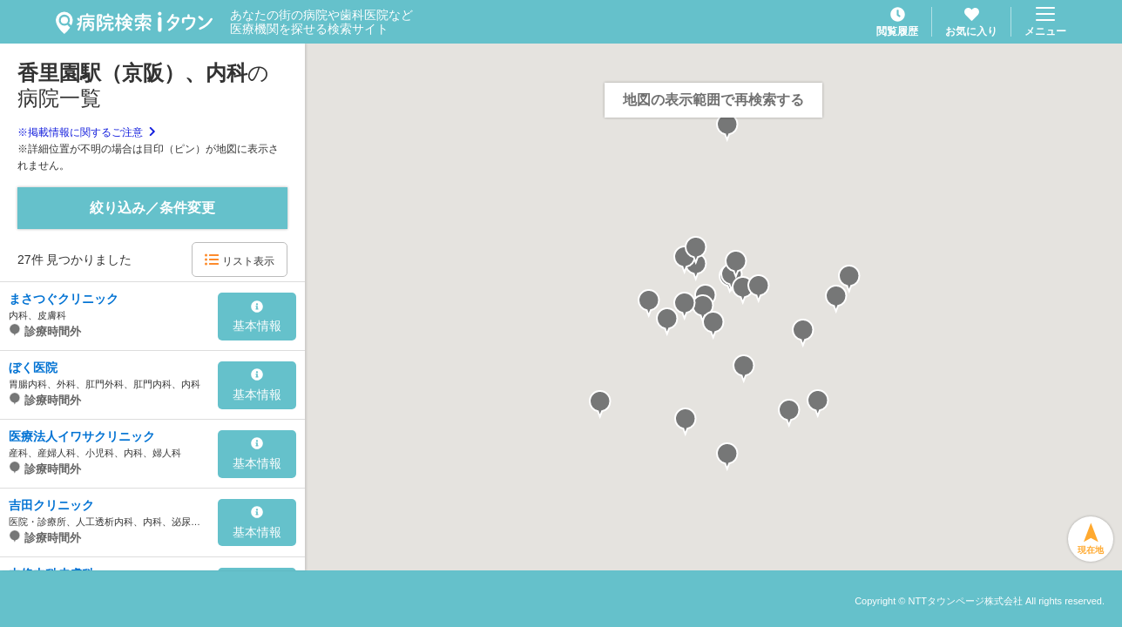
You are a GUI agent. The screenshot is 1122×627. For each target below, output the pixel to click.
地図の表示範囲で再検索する (713, 99)
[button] (703, 309)
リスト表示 (239, 260)
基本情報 (257, 317)
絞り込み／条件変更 (152, 207)
